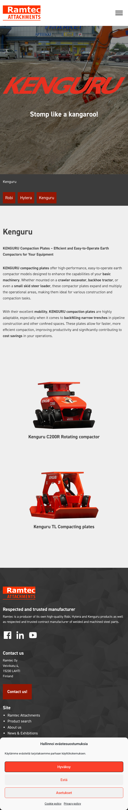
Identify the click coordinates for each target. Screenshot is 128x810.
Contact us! (17, 691)
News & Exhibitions (23, 733)
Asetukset (64, 793)
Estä (63, 780)
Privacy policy (72, 803)
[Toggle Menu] (119, 13)
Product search (20, 721)
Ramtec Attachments (24, 715)
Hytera (26, 198)
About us (14, 727)
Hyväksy (64, 767)
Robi (9, 198)
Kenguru (46, 198)
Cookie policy (53, 803)
